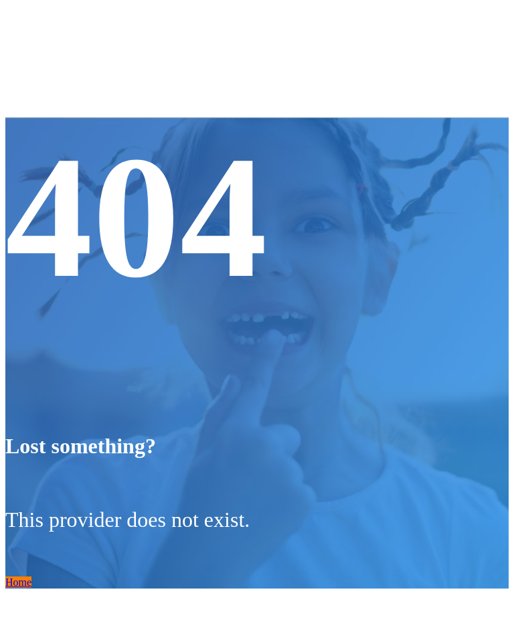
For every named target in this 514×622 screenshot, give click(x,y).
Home (18, 582)
